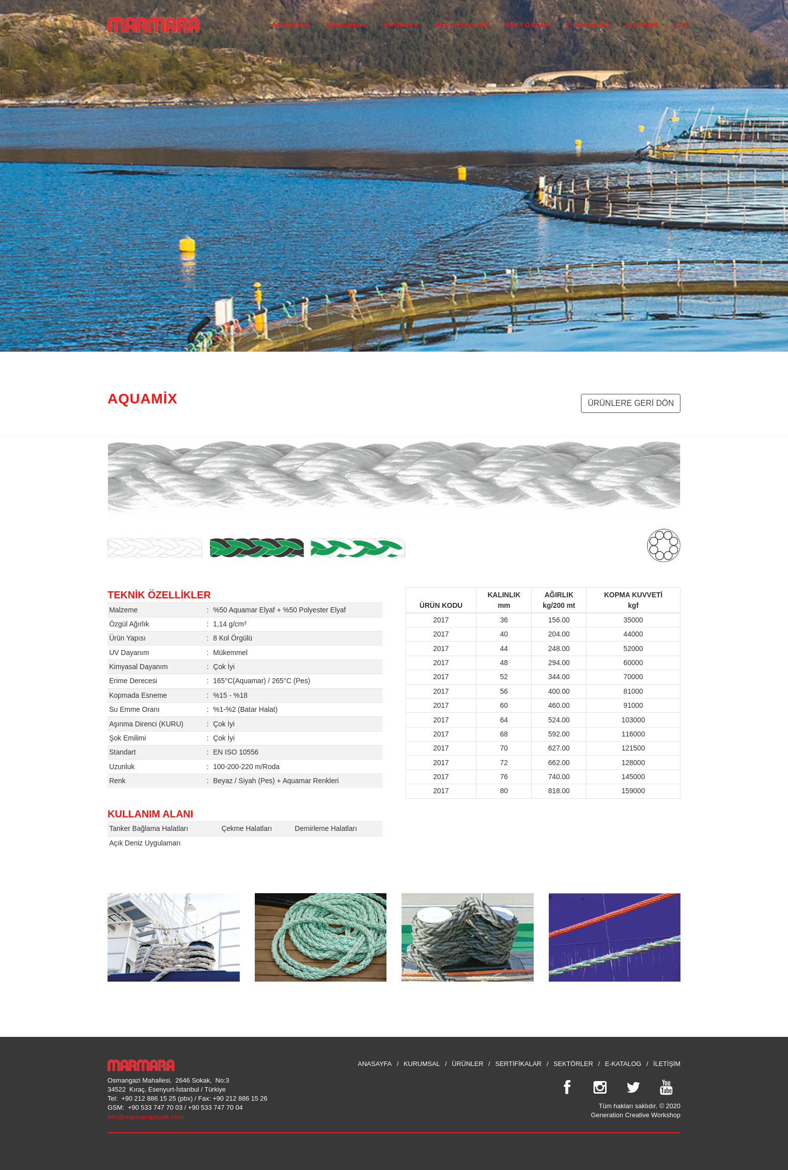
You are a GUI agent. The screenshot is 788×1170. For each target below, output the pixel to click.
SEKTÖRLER (573, 1064)
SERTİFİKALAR (518, 1064)
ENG (676, 24)
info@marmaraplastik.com (145, 1117)
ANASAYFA (375, 1064)
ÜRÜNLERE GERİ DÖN (630, 403)
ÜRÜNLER (467, 1064)
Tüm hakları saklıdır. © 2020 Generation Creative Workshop (635, 1110)
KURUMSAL (422, 1064)
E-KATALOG (623, 1064)
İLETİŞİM (666, 1064)
